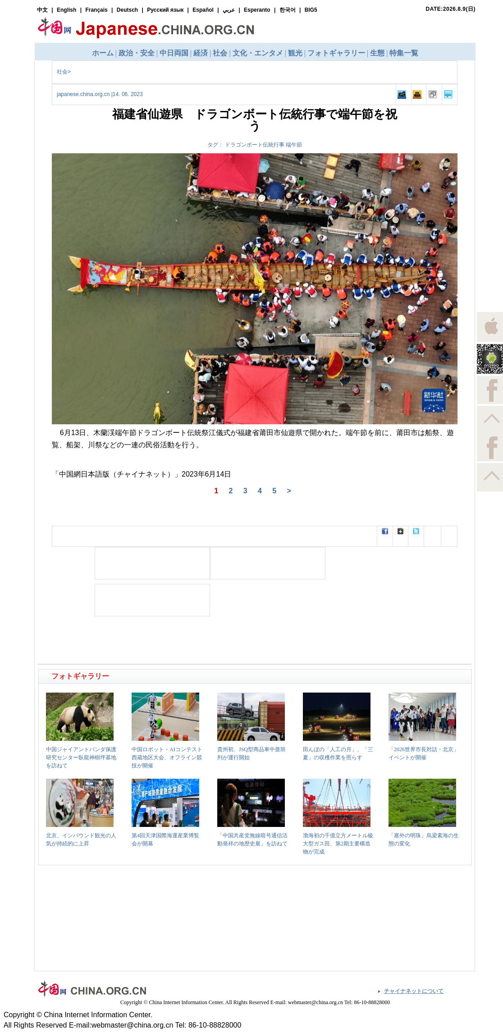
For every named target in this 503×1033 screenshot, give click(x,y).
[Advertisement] (152, 563)
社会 (62, 72)
